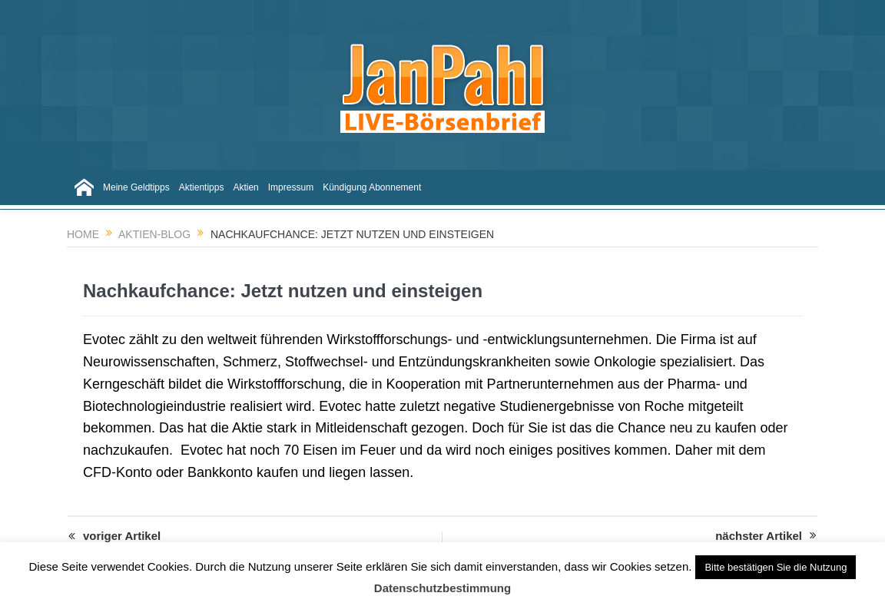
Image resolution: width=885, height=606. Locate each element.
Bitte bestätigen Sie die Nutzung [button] (775, 567)
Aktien (245, 187)
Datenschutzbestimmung (442, 587)
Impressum (290, 187)
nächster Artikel (766, 536)
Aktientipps (201, 187)
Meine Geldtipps (136, 187)
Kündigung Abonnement (372, 187)
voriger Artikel (114, 536)
